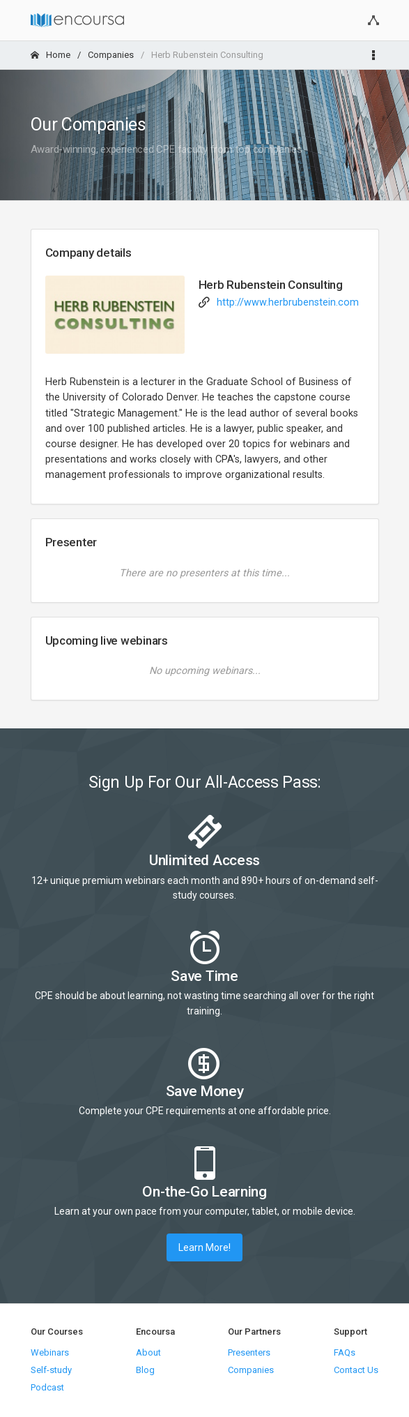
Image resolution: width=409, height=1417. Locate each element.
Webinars (50, 1352)
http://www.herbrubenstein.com (288, 302)
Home (50, 55)
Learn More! (204, 1247)
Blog (145, 1370)
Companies (111, 55)
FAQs (344, 1352)
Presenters (249, 1352)
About (148, 1352)
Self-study (51, 1370)
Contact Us (356, 1370)
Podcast (47, 1387)
